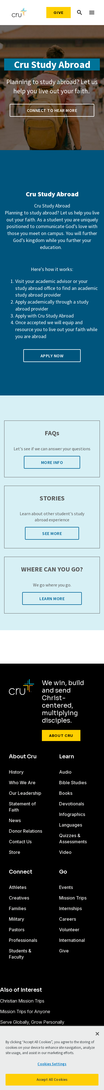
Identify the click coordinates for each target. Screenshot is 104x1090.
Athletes (17, 887)
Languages (70, 825)
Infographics (72, 814)
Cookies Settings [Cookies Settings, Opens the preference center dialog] (51, 1064)
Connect (20, 872)
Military (16, 919)
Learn (66, 756)
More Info (52, 462)
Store (14, 852)
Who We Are (22, 782)
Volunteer (69, 929)
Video (65, 852)
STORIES (52, 498)
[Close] (97, 1034)
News (15, 820)
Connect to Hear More (52, 110)
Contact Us (20, 841)
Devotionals (71, 803)
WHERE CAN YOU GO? (52, 569)
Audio (65, 772)
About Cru (61, 735)
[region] (52, 1058)
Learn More (52, 598)
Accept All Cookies (52, 1079)
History (16, 772)
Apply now (52, 355)
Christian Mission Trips (22, 1001)
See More (52, 533)
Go (63, 872)
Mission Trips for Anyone (25, 1011)
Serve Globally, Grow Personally (32, 1022)
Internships (70, 908)
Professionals (23, 940)
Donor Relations (25, 831)
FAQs (52, 433)
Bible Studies (73, 782)
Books (65, 793)
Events (66, 887)
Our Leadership (25, 793)
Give (59, 12)
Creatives (19, 898)
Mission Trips (73, 898)
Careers (67, 919)
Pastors (16, 929)
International (72, 940)
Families (17, 908)
